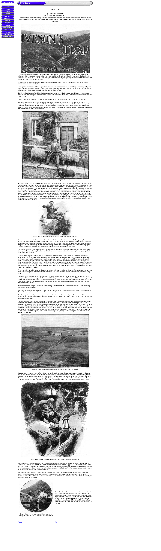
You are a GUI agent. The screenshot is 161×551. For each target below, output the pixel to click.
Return (20, 522)
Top (56, 522)
